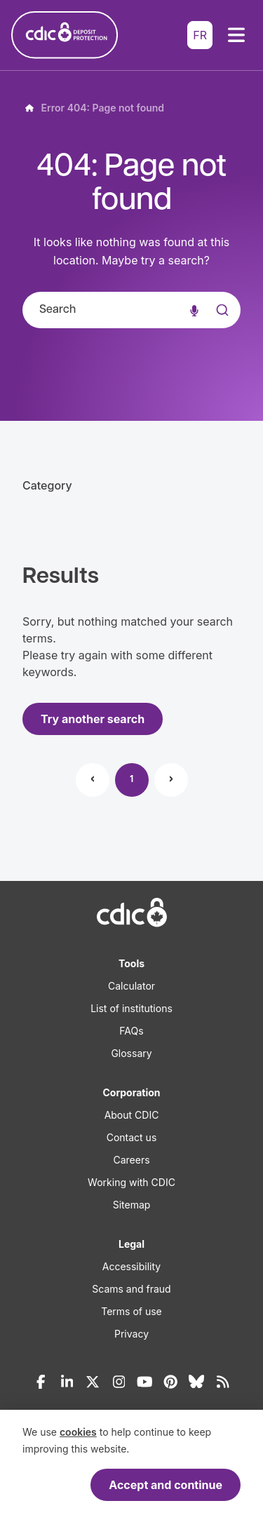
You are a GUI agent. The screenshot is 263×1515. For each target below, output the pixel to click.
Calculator (131, 986)
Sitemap (132, 1205)
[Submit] (221, 324)
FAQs (131, 1031)
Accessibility (131, 1266)
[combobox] (131, 310)
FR (200, 35)
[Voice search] (194, 310)
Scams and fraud (131, 1289)
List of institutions (131, 1008)
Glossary (131, 1053)
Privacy (131, 1334)
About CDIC (131, 1115)
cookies (78, 1432)
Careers (131, 1160)
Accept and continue (165, 1485)
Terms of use (131, 1311)
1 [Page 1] (131, 779)
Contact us (132, 1137)
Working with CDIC (131, 1182)
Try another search (92, 719)
